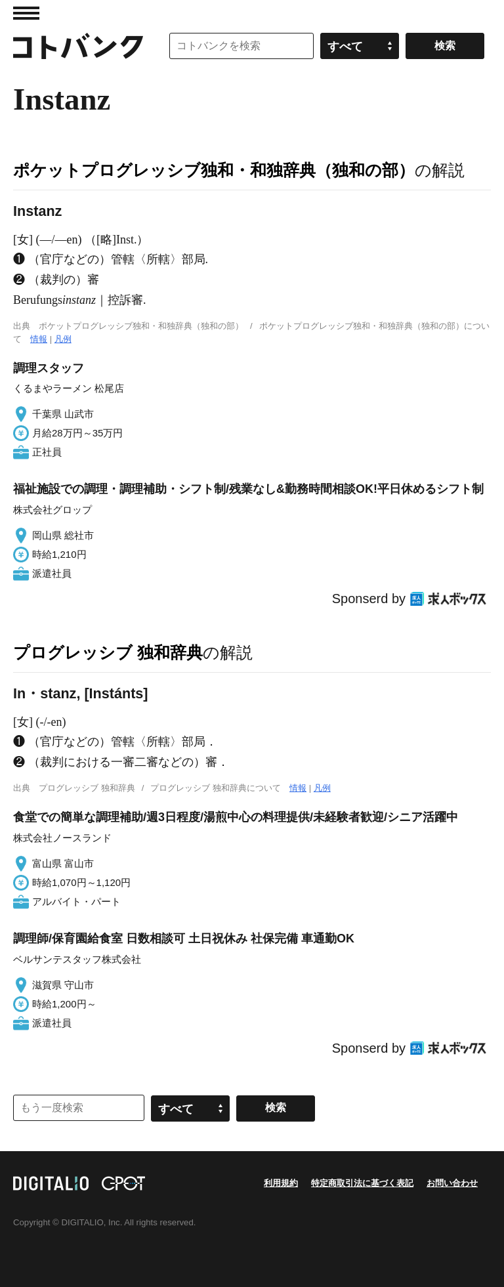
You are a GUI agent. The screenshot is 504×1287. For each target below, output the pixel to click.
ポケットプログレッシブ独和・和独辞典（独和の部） (214, 170)
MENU (26, 13)
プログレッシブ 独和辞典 (108, 652)
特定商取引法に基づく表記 (362, 1183)
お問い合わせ (452, 1183)
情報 (38, 339)
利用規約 (281, 1183)
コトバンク (78, 46)
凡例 (63, 339)
